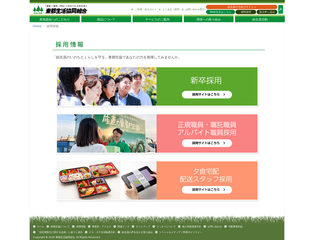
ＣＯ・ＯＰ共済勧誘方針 (102, 232)
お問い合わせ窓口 (195, 9)
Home (37, 26)
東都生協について (60, 226)
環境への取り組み (208, 19)
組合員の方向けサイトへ (241, 6)
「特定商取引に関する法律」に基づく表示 (60, 232)
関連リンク (124, 226)
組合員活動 (260, 19)
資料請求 (246, 12)
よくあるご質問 (170, 9)
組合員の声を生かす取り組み (137, 232)
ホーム (40, 226)
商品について (106, 19)
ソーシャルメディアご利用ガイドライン (180, 232)
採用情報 (81, 226)
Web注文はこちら (220, 12)
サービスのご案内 (157, 19)
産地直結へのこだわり (54, 19)
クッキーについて (166, 226)
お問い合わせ (215, 226)
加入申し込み (267, 12)
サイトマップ (143, 226)
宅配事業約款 (235, 226)
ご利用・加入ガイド (146, 9)
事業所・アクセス (101, 226)
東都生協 (60, 9)
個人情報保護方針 (191, 226)
